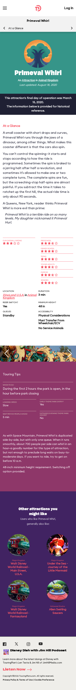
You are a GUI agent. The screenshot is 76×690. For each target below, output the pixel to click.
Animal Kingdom (48, 80)
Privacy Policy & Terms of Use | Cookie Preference (28, 680)
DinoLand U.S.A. (13, 295)
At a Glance (15, 28)
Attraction (28, 80)
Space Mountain (24, 435)
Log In (68, 8)
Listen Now (18, 669)
